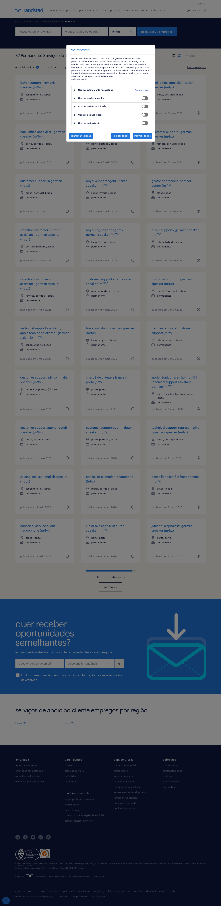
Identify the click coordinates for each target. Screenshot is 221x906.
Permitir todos (142, 135)
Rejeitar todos (120, 135)
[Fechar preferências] (6, 900)
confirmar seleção (80, 135)
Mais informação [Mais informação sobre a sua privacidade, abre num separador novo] (79, 79)
